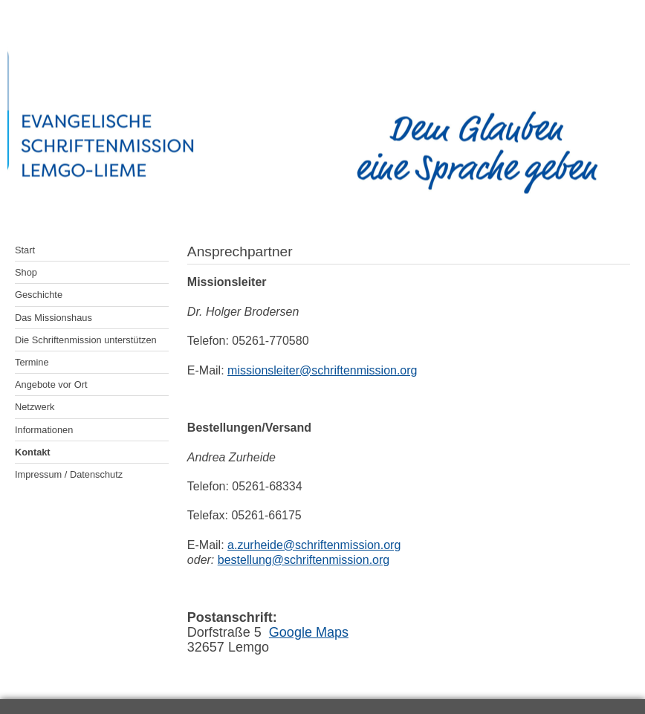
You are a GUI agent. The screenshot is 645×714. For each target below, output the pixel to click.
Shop (26, 272)
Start (25, 250)
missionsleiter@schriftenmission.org (322, 370)
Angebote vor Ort (51, 384)
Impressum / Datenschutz (69, 474)
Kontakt (33, 452)
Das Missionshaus (53, 317)
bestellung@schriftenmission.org (303, 560)
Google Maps (309, 632)
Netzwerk (34, 406)
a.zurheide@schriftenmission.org (314, 545)
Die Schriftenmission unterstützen (86, 339)
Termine (32, 362)
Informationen (44, 429)
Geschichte (38, 294)
